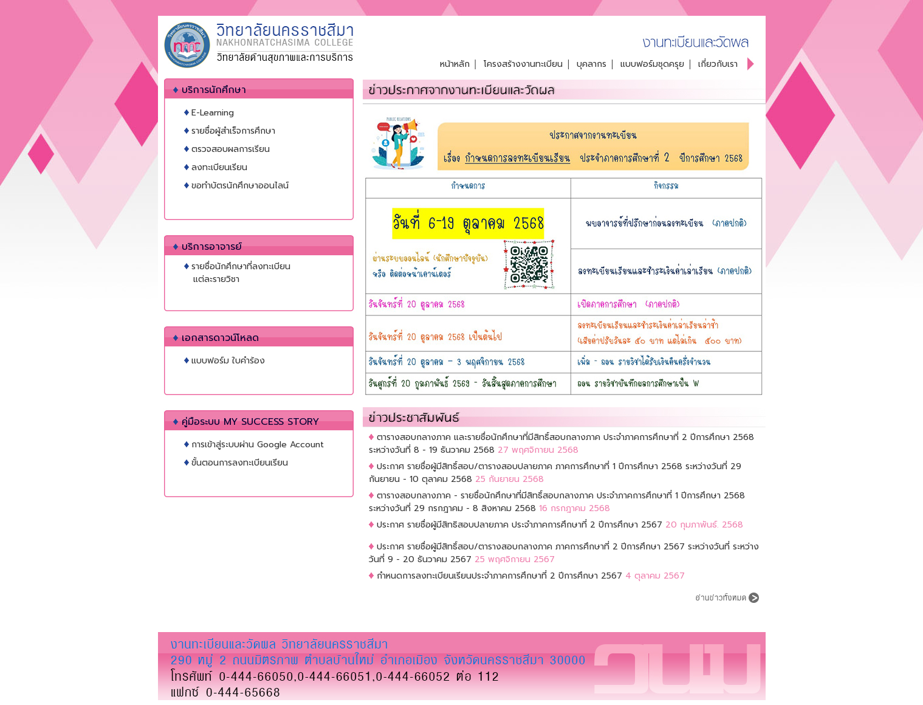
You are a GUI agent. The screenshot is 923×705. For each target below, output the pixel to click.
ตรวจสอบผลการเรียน (230, 149)
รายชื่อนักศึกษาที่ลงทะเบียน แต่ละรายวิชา (237, 273)
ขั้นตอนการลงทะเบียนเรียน (239, 462)
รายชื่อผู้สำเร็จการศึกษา (233, 131)
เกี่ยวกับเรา (718, 64)
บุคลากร (591, 64)
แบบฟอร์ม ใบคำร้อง (228, 360)
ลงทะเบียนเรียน (219, 167)
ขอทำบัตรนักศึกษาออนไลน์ (240, 185)
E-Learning (212, 112)
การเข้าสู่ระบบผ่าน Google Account (257, 444)
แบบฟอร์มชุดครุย (652, 64)
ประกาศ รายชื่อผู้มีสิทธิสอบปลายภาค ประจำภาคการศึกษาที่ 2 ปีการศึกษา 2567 (519, 524)
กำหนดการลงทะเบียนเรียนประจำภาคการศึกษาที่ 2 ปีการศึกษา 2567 (499, 575)
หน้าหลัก (455, 64)
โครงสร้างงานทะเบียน (523, 64)
